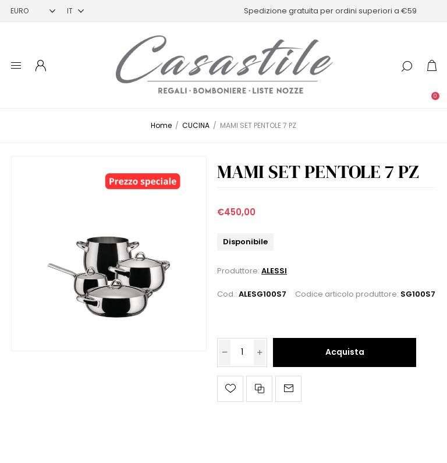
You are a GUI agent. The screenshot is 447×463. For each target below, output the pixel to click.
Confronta (259, 389)
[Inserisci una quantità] (242, 352)
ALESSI (274, 270)
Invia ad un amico (288, 389)
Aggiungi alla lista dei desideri (230, 389)
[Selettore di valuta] (32, 11)
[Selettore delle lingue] (75, 11)
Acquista (344, 352)
